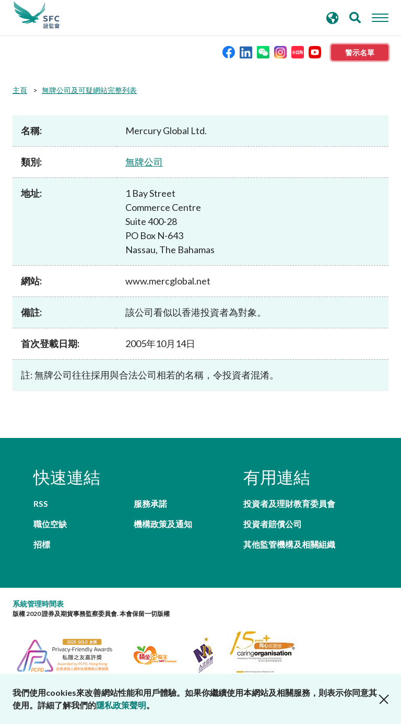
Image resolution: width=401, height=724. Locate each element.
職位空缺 (50, 524)
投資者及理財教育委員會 (289, 503)
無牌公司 (144, 162)
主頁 (20, 90)
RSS (40, 503)
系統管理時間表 (38, 603)
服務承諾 (150, 503)
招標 (41, 544)
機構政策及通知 (163, 524)
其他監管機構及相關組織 (289, 544)
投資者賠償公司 (272, 524)
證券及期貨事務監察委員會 (37, 15)
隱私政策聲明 (121, 705)
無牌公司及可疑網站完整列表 (89, 90)
